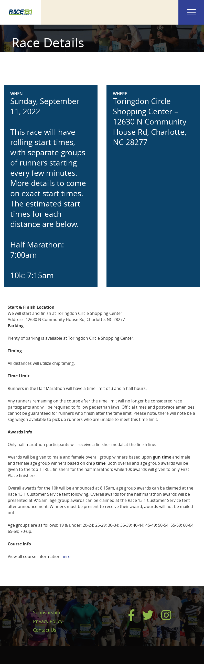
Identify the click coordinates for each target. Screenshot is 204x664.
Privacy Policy (47, 621)
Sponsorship (46, 612)
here (65, 556)
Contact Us (44, 630)
